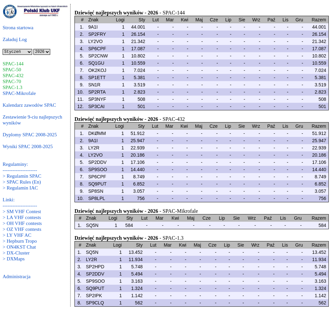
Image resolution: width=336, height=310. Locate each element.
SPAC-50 (12, 69)
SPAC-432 (13, 75)
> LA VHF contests (22, 217)
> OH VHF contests (22, 223)
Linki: (9, 199)
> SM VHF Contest (22, 211)
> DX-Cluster (16, 252)
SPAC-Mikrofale (19, 93)
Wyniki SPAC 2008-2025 (28, 146)
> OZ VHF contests (22, 229)
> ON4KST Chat (19, 247)
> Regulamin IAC (20, 187)
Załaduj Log (15, 39)
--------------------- (20, 170)
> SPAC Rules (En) (22, 182)
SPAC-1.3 (12, 87)
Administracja (17, 276)
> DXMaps (14, 258)
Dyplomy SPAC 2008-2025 (30, 134)
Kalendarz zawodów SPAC (29, 105)
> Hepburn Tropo (20, 241)
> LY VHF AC (17, 235)
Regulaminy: (15, 164)
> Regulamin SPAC (22, 176)
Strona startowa (18, 27)
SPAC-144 (13, 63)
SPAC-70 (12, 81)
